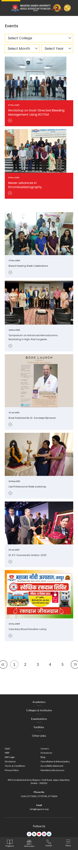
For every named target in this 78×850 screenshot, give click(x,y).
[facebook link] (29, 834)
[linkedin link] (49, 834)
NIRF (7, 752)
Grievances (46, 752)
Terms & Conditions (15, 765)
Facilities (39, 727)
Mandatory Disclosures (52, 770)
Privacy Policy (12, 770)
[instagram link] (44, 834)
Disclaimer (10, 761)
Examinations (39, 718)
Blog (43, 757)
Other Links (39, 735)
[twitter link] (34, 834)
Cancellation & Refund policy (55, 761)
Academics (39, 701)
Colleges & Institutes (39, 710)
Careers (45, 748)
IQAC (7, 748)
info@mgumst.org (39, 809)
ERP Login (10, 757)
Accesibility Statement (52, 765)
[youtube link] (39, 834)
